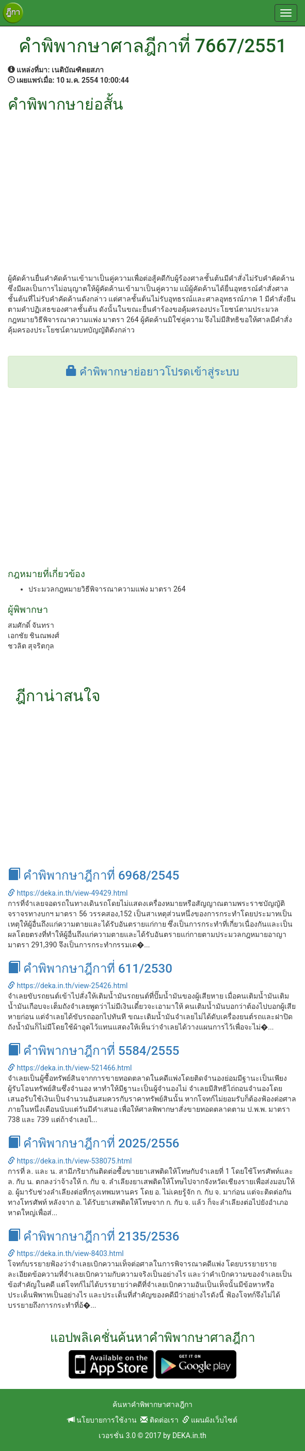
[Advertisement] (152, 190)
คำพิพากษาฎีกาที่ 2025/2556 (93, 1143)
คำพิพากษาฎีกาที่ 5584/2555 (93, 1051)
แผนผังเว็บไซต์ (209, 1420)
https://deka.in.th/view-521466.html (70, 1068)
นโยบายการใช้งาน (102, 1420)
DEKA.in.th (189, 1435)
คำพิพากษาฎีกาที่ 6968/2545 (93, 875)
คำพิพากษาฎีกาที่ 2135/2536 (93, 1236)
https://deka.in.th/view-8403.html (66, 1253)
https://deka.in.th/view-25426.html (67, 985)
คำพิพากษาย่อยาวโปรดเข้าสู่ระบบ (152, 372)
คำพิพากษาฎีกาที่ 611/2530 (90, 968)
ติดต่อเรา (159, 1420)
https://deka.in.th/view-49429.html (67, 893)
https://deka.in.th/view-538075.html (70, 1161)
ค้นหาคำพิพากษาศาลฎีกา (152, 1404)
